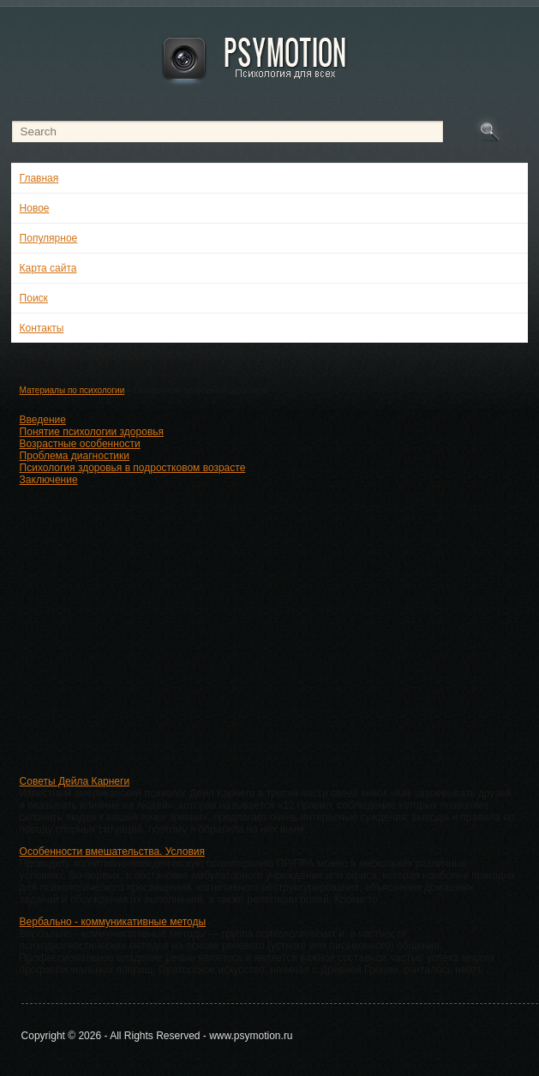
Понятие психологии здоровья (92, 432)
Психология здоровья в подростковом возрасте (133, 468)
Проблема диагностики (74, 456)
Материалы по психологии (72, 390)
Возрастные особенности (80, 444)
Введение (43, 420)
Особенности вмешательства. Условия (112, 852)
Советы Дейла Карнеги (75, 781)
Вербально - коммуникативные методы (113, 922)
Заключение (49, 480)
